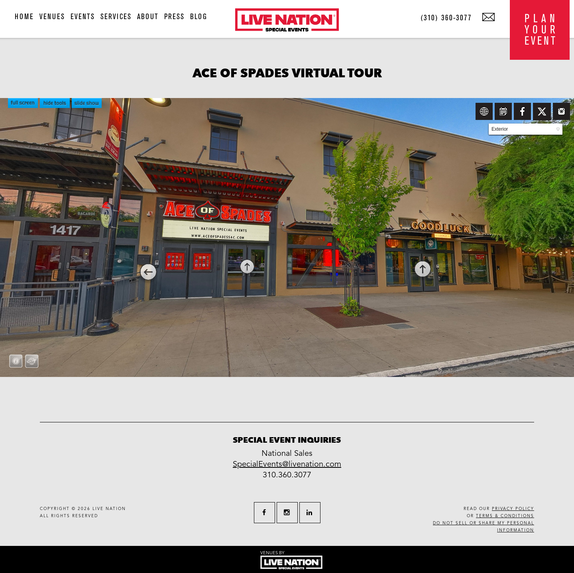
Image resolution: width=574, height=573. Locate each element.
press (174, 16)
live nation (109, 508)
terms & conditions (505, 516)
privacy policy (513, 508)
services (116, 16)
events (83, 16)
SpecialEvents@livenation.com (287, 464)
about (148, 16)
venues (52, 16)
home (24, 16)
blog (198, 16)
